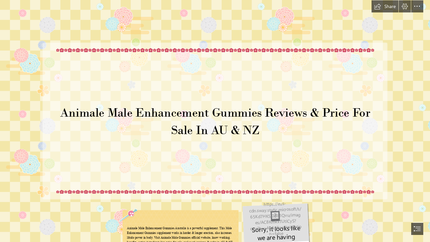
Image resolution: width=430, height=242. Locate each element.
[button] (385, 6)
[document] (215, 121)
